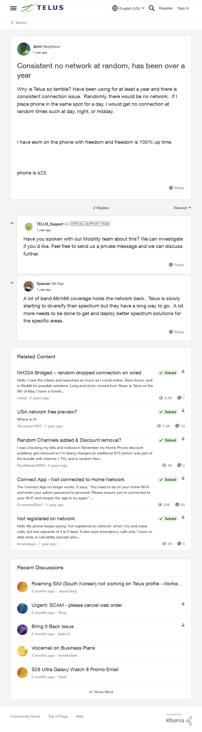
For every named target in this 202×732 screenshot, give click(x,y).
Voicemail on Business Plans (63, 648)
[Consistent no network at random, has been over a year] (44, 230)
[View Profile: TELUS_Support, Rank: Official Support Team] (28, 226)
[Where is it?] (86, 419)
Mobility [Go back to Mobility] (18, 22)
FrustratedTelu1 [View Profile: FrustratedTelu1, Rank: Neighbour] (30, 504)
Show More (101, 691)
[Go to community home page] (43, 8)
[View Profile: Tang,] (22, 608)
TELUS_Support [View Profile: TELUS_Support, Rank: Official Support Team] (50, 224)
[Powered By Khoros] (179, 719)
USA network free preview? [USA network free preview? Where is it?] (47, 412)
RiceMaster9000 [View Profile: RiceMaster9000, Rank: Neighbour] (31, 465)
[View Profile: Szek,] (22, 672)
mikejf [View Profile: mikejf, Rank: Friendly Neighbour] (22, 397)
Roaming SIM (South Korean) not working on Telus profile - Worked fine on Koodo (106, 584)
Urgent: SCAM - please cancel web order (77, 605)
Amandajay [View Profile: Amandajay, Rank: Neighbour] (26, 544)
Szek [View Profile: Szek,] (62, 677)
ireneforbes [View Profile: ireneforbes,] (67, 655)
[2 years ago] (38, 397)
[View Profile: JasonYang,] (22, 587)
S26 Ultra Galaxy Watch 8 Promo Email (75, 669)
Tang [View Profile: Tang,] (62, 612)
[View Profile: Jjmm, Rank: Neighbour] (23, 49)
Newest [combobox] (183, 207)
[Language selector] (128, 8)
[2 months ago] (43, 591)
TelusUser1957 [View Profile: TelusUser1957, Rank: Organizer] (29, 426)
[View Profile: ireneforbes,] (22, 651)
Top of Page (58, 716)
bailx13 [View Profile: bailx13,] (64, 634)
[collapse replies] (12, 223)
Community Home (25, 716)
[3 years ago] (56, 465)
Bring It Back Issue (53, 626)
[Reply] (176, 188)
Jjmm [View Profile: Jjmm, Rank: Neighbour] (37, 46)
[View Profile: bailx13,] (22, 629)
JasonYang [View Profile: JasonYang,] (67, 591)
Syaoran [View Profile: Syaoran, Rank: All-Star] (43, 283)
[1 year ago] (53, 426)
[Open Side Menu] (13, 8)
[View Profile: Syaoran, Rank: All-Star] (28, 286)
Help (79, 716)
